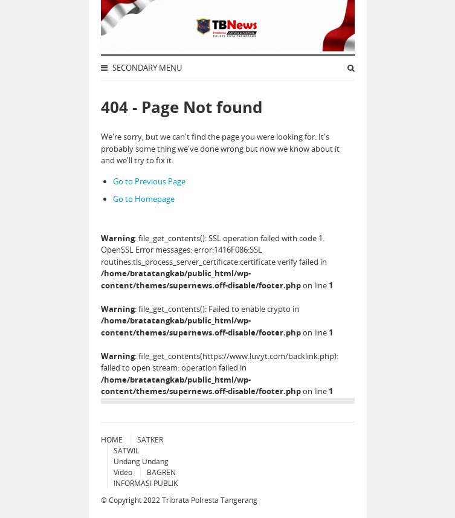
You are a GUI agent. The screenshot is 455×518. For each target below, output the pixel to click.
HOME (112, 440)
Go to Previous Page (149, 181)
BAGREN (161, 472)
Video (123, 472)
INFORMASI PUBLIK (146, 483)
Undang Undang (141, 461)
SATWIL (126, 450)
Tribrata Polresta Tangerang (209, 500)
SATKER (150, 440)
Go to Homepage (144, 198)
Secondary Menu (141, 67)
